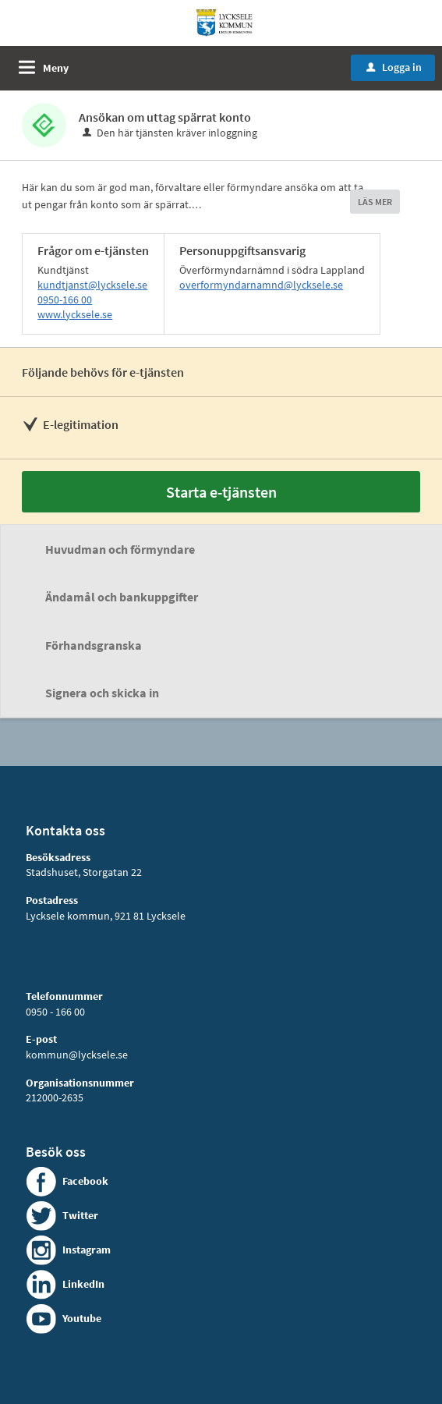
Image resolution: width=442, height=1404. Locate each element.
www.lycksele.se (74, 314)
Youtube (81, 1318)
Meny (56, 68)
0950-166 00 (64, 299)
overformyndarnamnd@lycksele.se (261, 285)
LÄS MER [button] (375, 201)
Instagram (86, 1250)
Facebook (85, 1181)
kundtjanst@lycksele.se (92, 285)
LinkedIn (83, 1284)
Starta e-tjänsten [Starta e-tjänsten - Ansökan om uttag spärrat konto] (221, 492)
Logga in (394, 67)
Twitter (80, 1215)
